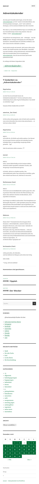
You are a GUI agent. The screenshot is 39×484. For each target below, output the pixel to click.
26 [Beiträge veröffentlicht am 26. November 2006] (33, 453)
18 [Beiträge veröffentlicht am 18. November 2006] (29, 449)
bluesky (7, 335)
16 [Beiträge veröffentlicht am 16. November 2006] (19, 449)
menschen (8, 396)
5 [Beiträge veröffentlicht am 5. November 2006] (33, 443)
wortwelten (8, 411)
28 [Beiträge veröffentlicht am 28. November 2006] (10, 456)
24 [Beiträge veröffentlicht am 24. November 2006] (24, 453)
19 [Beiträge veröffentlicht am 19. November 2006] (33, 449)
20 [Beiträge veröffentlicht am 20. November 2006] (5, 453)
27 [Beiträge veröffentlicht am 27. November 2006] (5, 456)
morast (6, 6)
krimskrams (8, 393)
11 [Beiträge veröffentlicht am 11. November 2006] (28, 446)
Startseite (6, 468)
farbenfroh (14, 70)
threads (7, 333)
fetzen (7, 384)
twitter (7, 331)
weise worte (8, 409)
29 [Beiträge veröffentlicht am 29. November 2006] (15, 456)
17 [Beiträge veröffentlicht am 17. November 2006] (24, 449)
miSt (6, 398)
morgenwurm (9, 400)
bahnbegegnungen (11, 378)
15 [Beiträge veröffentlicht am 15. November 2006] (14, 449)
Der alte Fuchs (9, 353)
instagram (8, 324)
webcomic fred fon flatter (13, 322)
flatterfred (8, 387)
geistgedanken (9, 391)
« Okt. (10, 459)
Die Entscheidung (10, 360)
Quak (6, 351)
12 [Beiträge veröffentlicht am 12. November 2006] (33, 446)
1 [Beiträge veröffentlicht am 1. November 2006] (14, 443)
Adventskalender (8, 22)
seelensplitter (9, 405)
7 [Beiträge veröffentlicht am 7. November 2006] (10, 446)
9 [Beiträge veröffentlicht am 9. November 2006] (19, 446)
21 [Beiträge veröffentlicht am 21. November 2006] (10, 453)
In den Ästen (9, 358)
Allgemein (8, 375)
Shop (4, 472)
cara (6, 337)
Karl (6, 355)
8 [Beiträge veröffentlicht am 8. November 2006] (14, 446)
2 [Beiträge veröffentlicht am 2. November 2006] (19, 443)
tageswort (8, 407)
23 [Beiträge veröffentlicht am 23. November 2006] (19, 453)
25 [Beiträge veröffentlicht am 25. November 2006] (29, 453)
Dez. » (29, 459)
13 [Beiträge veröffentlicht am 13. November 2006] (5, 449)
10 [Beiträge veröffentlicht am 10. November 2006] (24, 446)
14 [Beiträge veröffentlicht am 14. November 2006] (10, 449)
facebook (7, 326)
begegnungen (9, 380)
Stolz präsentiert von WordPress (16, 481)
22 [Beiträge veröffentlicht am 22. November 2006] (15, 453)
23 (5, 373)
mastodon (8, 328)
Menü (33, 6)
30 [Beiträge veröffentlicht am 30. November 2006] (19, 456)
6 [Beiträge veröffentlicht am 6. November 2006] (5, 446)
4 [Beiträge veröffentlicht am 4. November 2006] (28, 443)
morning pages (9, 402)
